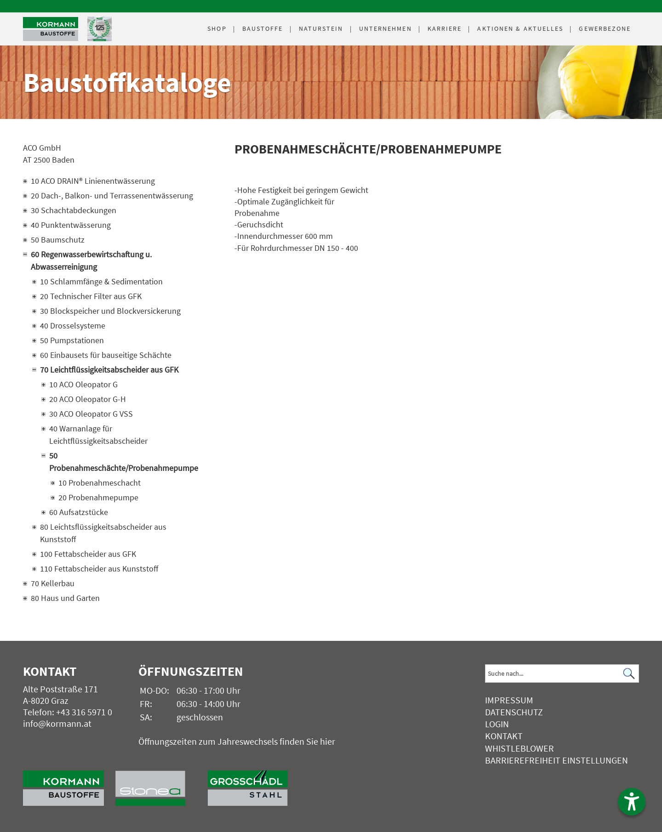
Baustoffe (262, 28)
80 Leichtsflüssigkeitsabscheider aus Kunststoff (103, 532)
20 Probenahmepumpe (98, 497)
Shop (216, 28)
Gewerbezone (605, 28)
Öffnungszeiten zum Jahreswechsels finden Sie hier (236, 741)
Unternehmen (385, 28)
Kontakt (504, 735)
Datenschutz (514, 712)
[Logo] (50, 29)
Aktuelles (520, 28)
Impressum (509, 700)
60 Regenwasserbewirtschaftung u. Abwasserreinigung (91, 260)
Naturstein (321, 28)
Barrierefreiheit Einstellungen (556, 760)
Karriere (445, 28)
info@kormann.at (57, 723)
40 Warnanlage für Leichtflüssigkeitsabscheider (98, 434)
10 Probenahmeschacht (99, 482)
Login (497, 724)
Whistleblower (519, 748)
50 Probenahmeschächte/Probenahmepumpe (123, 461)
